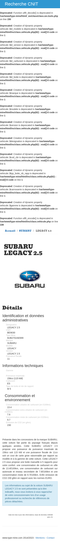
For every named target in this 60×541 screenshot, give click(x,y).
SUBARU (25, 231)
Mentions (40, 538)
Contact (50, 538)
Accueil (10, 231)
